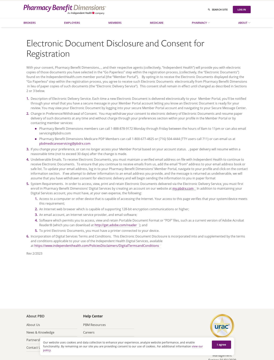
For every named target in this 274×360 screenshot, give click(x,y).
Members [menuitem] (115, 23)
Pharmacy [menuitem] (200, 23)
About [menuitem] (243, 23)
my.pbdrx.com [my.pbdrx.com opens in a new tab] (183, 188)
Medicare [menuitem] (157, 23)
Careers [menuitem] (89, 332)
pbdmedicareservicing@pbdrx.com (64, 143)
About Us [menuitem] (33, 325)
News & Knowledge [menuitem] (40, 332)
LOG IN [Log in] (241, 9)
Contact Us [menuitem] (34, 347)
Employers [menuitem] (72, 23)
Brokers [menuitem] (29, 23)
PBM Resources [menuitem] (94, 325)
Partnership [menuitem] (35, 340)
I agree (221, 344)
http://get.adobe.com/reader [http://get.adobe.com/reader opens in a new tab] (116, 225)
